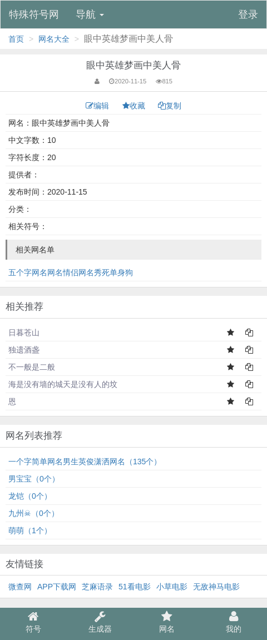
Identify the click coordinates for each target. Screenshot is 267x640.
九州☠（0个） (33, 513)
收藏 (134, 105)
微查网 (20, 586)
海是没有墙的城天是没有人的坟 (62, 384)
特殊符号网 (34, 14)
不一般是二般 (31, 367)
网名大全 (54, 38)
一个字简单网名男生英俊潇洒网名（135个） (84, 461)
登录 (248, 14)
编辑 (98, 105)
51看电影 (134, 586)
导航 (90, 14)
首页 (16, 38)
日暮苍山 (23, 332)
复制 (169, 105)
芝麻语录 (97, 586)
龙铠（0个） (30, 496)
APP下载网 (56, 586)
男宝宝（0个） (34, 478)
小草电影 (171, 586)
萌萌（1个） (30, 530)
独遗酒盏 (23, 349)
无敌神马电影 (216, 586)
